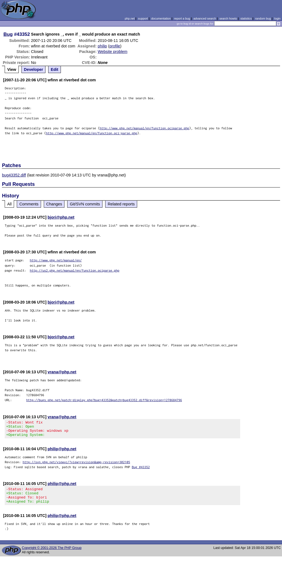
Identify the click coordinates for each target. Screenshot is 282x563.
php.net (130, 18)
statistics (246, 18)
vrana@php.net (62, 372)
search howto (228, 18)
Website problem (113, 51)
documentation (161, 18)
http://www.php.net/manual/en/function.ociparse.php (144, 128)
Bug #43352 (141, 470)
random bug (263, 18)
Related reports (121, 204)
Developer (33, 69)
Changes (54, 204)
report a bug (182, 18)
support (143, 18)
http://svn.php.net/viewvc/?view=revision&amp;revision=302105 (76, 465)
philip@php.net (62, 452)
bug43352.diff (14, 175)
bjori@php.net (61, 217)
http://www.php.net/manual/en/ (56, 260)
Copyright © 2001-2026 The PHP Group (52, 554)
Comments (29, 204)
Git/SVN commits (85, 204)
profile (114, 46)
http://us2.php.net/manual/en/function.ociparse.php (74, 270)
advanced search (204, 18)
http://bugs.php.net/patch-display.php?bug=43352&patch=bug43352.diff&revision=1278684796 (104, 400)
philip (102, 46)
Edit (54, 69)
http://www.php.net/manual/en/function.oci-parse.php (91, 133)
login (277, 18)
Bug (8, 34)
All (9, 204)
